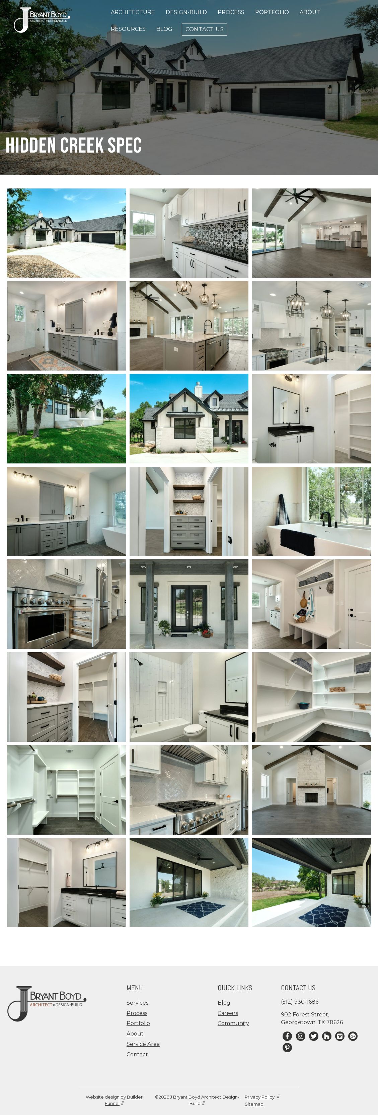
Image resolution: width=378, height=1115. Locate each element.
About (310, 12)
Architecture (133, 12)
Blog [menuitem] (224, 1003)
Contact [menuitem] (137, 1054)
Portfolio (272, 12)
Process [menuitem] (137, 1013)
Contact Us (204, 29)
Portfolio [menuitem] (138, 1023)
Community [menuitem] (233, 1023)
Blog (164, 29)
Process (231, 12)
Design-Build (186, 12)
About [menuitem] (135, 1033)
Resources (128, 29)
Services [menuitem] (137, 1003)
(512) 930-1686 (299, 1002)
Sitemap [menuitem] (254, 1104)
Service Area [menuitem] (143, 1044)
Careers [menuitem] (228, 1013)
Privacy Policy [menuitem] (260, 1097)
